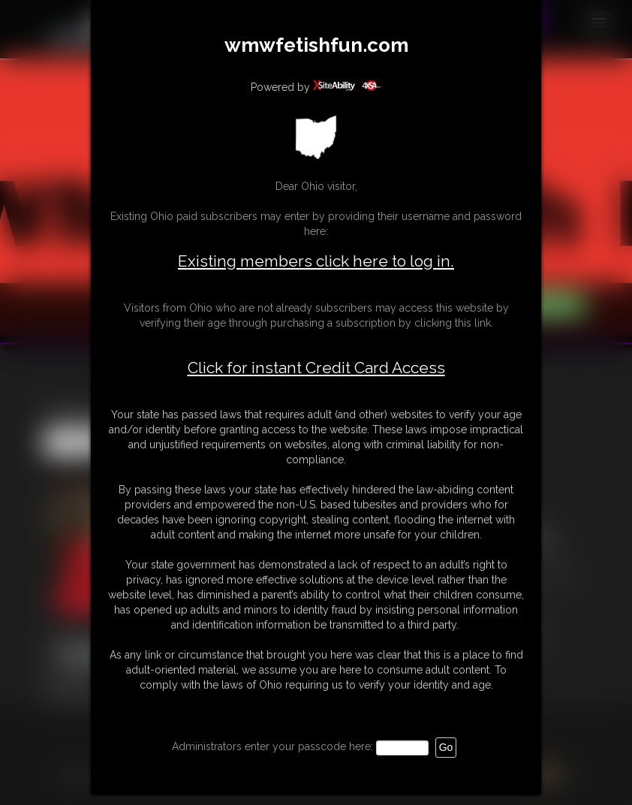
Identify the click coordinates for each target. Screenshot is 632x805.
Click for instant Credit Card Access (316, 367)
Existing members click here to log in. (316, 261)
